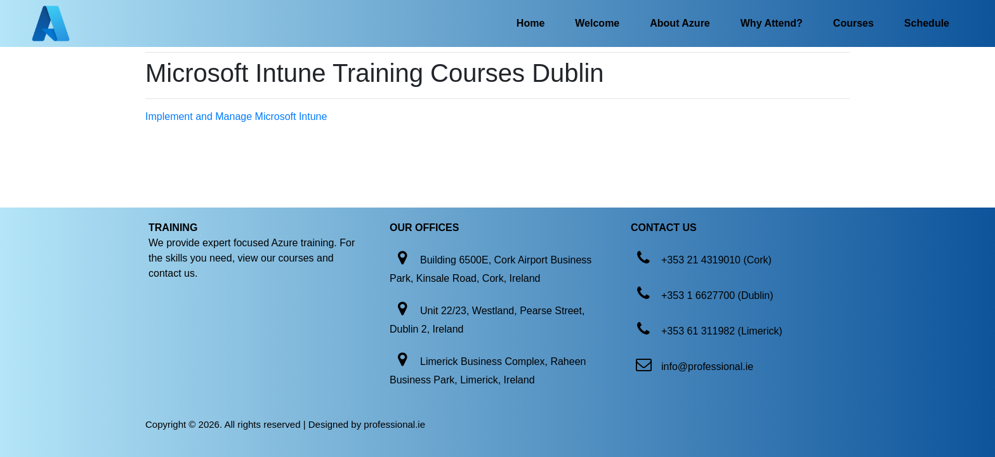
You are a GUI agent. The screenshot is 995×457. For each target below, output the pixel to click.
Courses (853, 23)
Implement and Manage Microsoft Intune (236, 116)
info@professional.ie (707, 366)
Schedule (926, 23)
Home (530, 23)
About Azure (680, 23)
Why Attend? (772, 23)
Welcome (597, 23)
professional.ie (394, 424)
